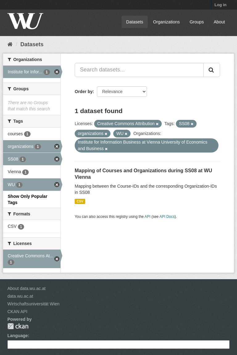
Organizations (166, 21)
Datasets (134, 21)
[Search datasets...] (139, 70)
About (219, 21)
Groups (196, 21)
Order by (84, 91)
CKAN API (17, 311)
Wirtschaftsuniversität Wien (33, 303)
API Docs (167, 216)
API (147, 216)
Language (17, 335)
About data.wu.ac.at (26, 288)
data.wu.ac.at (20, 296)
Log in (220, 4)
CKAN (17, 326)
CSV (80, 201)
